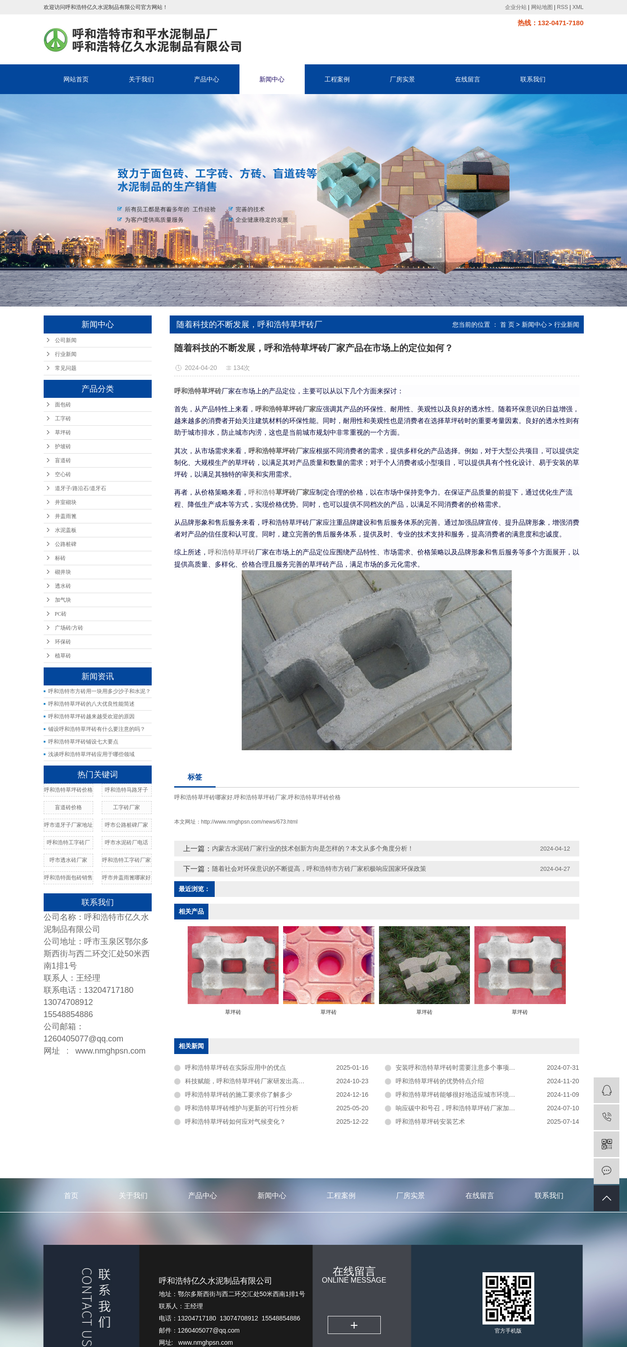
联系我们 (533, 79)
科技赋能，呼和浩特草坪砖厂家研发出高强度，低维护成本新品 (273, 1081)
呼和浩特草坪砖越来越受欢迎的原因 (91, 716)
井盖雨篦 (66, 516)
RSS (562, 7)
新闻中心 (271, 79)
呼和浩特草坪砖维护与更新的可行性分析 (241, 1108)
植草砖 (63, 656)
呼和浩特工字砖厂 (68, 842)
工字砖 (63, 418)
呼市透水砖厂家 (68, 860)
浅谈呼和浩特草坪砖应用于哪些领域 (91, 754)
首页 (71, 1195)
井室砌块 (66, 502)
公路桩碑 (66, 544)
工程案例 (337, 79)
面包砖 (63, 404)
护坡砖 (63, 446)
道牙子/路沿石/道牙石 (81, 488)
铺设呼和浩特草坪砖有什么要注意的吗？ (96, 729)
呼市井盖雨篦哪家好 (126, 877)
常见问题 (66, 368)
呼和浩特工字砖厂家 (126, 860)
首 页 (507, 324)
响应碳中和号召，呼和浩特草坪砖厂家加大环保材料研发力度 (481, 1108)
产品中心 (206, 79)
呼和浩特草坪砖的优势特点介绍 (440, 1081)
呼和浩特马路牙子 (126, 790)
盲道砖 (63, 460)
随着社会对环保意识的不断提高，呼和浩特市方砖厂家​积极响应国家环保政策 (319, 868)
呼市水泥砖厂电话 (126, 842)
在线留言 (467, 79)
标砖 (60, 558)
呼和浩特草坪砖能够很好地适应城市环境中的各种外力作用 (477, 1094)
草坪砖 (63, 432)
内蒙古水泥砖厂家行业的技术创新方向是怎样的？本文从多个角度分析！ (313, 848)
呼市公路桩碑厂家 (126, 825)
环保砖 (63, 642)
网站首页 (76, 79)
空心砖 (63, 474)
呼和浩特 (261, 492)
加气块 (63, 600)
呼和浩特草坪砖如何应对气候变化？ (235, 1121)
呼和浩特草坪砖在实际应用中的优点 (235, 1067)
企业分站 (516, 7)
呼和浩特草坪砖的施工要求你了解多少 (238, 1094)
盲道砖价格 (68, 807)
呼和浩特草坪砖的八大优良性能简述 (91, 704)
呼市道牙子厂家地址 (68, 825)
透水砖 (63, 586)
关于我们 (141, 79)
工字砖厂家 (126, 807)
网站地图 (542, 7)
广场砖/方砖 (69, 628)
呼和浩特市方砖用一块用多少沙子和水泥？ (99, 691)
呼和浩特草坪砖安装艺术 (430, 1121)
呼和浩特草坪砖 (231, 552)
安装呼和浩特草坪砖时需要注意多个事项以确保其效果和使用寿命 (487, 1067)
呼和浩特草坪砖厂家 (260, 797)
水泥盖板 (66, 530)
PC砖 (61, 614)
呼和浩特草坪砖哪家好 (203, 797)
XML (578, 7)
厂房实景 (402, 79)
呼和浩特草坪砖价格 (68, 790)
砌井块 (63, 572)
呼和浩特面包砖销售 (68, 877)
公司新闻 (66, 340)
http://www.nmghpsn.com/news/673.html (249, 822)
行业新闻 (66, 354)
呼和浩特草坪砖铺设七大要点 (83, 742)
